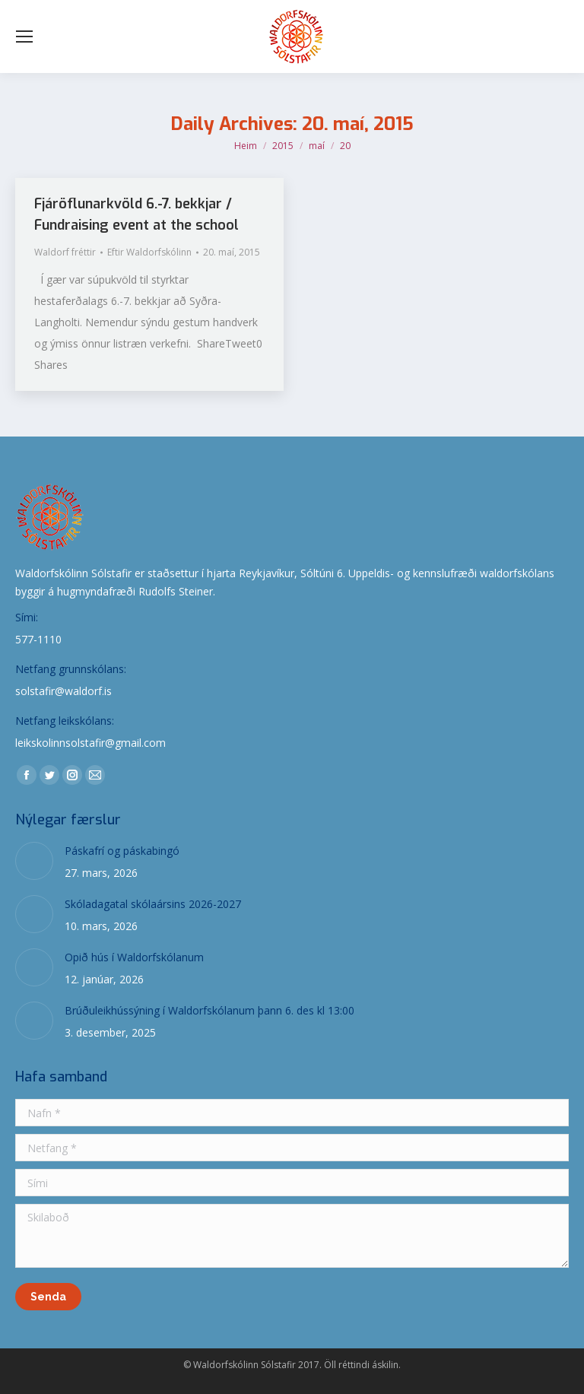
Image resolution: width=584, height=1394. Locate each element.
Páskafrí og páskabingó (122, 850)
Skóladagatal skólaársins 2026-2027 (153, 904)
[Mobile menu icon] (24, 36)
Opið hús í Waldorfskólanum (134, 957)
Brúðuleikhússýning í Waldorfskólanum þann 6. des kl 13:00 (209, 1010)
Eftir (149, 252)
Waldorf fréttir (65, 252)
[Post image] (34, 861)
